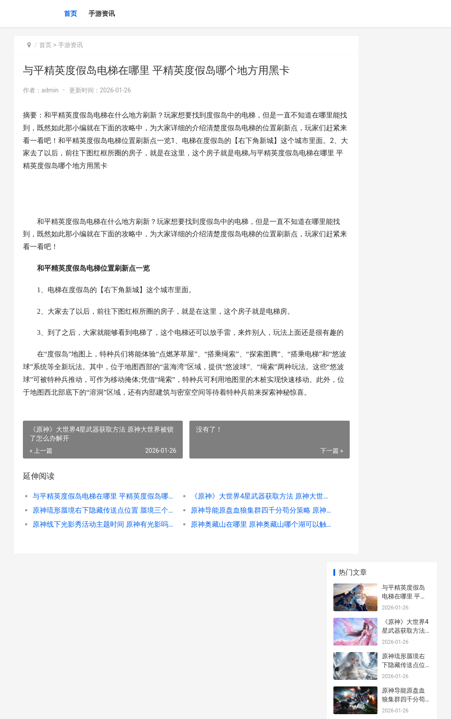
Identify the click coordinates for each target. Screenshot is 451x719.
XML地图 (173, 705)
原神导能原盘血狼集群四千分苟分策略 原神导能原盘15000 (232, 536)
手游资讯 (102, 14)
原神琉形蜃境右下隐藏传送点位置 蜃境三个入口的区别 (95, 536)
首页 (70, 14)
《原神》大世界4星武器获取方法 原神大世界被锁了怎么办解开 (232, 521)
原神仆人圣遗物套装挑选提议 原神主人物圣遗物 (404, 374)
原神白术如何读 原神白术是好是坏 (403, 408)
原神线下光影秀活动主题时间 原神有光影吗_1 (95, 550)
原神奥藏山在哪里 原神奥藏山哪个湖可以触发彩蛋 (232, 550)
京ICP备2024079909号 (134, 705)
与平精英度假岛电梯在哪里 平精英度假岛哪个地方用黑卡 (95, 521)
